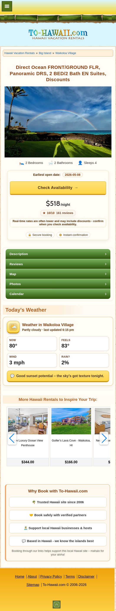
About (32, 576)
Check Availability (55, 188)
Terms (70, 576)
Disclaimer (86, 576)
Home (19, 576)
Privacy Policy (51, 576)
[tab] (58, 254)
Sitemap (32, 584)
